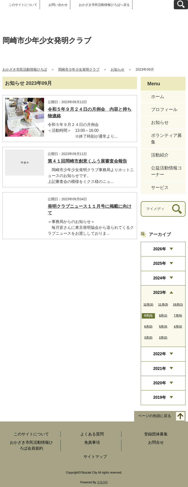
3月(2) (148, 337)
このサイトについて (23, 5)
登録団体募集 (156, 434)
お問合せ (156, 442)
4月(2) (178, 326)
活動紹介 (160, 155)
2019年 (159, 397)
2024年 (159, 278)
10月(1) (178, 304)
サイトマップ (95, 456)
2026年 (159, 249)
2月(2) (163, 337)
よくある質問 (92, 434)
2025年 (159, 263)
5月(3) (163, 326)
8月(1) (163, 315)
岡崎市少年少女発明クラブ (78, 69)
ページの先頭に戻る (154, 416)
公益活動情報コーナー (166, 171)
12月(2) (148, 304)
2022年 (159, 354)
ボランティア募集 (166, 138)
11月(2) (163, 304)
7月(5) (178, 315)
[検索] (177, 209)
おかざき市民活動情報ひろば (24, 69)
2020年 (159, 383)
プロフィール (164, 109)
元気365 (102, 482)
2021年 (159, 368)
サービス (160, 187)
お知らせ (117, 69)
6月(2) (148, 326)
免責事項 (92, 442)
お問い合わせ (58, 5)
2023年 (159, 292)
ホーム (157, 96)
